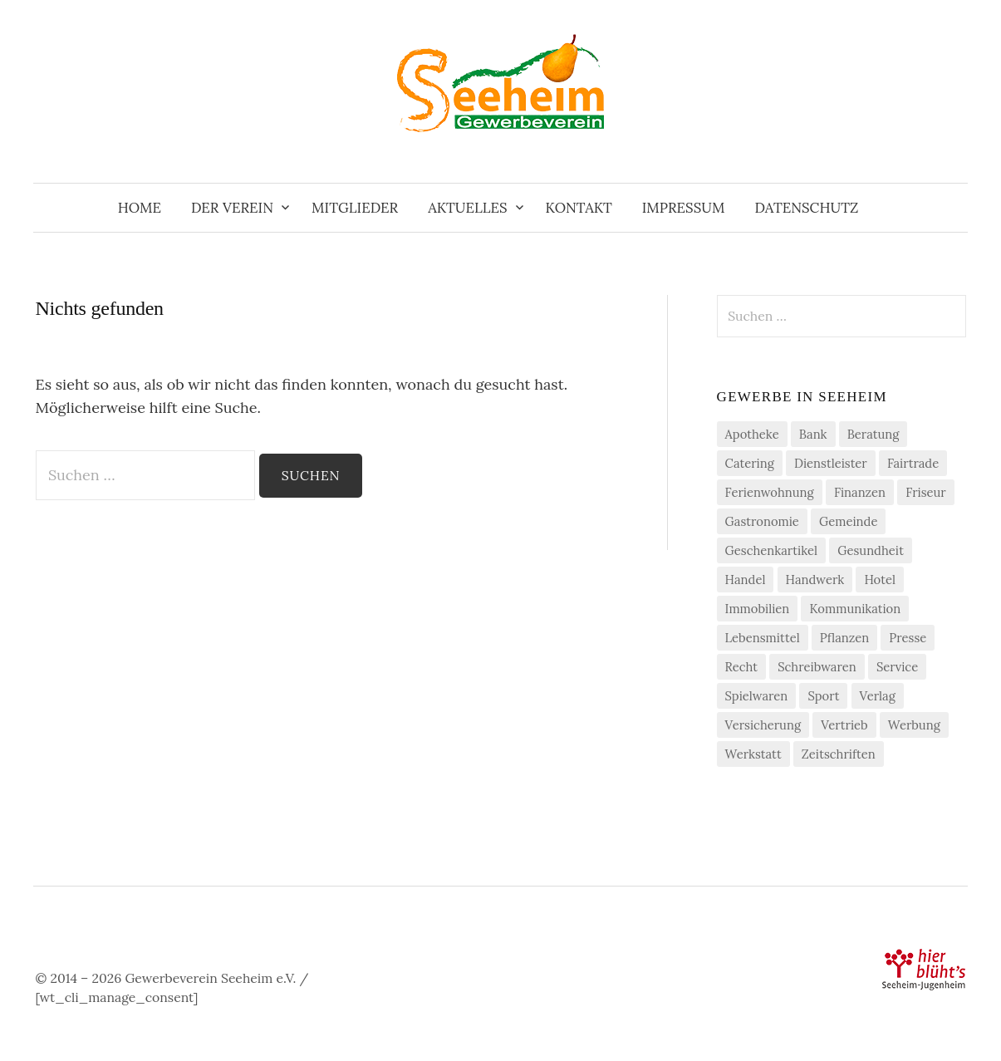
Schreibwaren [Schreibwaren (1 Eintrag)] (817, 667)
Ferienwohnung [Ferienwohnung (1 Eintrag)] (769, 492)
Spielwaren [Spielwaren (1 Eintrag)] (756, 696)
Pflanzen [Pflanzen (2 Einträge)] (844, 638)
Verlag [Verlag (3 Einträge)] (878, 696)
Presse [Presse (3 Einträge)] (907, 638)
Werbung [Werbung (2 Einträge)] (914, 725)
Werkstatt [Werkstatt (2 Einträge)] (753, 754)
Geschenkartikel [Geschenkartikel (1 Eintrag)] (771, 550)
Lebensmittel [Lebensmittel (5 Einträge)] (762, 638)
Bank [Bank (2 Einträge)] (813, 434)
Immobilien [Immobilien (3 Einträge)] (757, 608)
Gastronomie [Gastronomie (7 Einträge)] (762, 521)
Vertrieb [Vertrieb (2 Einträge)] (844, 725)
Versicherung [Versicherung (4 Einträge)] (763, 725)
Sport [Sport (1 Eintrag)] (823, 696)
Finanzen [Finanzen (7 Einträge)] (860, 492)
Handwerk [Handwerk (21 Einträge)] (815, 579)
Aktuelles (467, 208)
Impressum (683, 208)
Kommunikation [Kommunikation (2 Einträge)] (854, 608)
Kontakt (579, 208)
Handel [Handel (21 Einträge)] (745, 579)
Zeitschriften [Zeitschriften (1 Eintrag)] (839, 754)
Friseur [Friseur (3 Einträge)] (925, 492)
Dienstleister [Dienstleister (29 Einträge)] (830, 463)
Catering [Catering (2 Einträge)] (749, 463)
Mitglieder (355, 208)
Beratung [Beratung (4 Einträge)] (873, 434)
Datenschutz (806, 208)
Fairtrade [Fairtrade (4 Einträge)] (913, 463)
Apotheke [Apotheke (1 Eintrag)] (752, 434)
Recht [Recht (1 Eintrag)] (741, 667)
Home (139, 208)
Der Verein (232, 208)
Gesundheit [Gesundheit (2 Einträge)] (870, 550)
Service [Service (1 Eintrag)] (897, 667)
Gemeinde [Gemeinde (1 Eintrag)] (848, 521)
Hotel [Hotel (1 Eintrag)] (880, 579)
